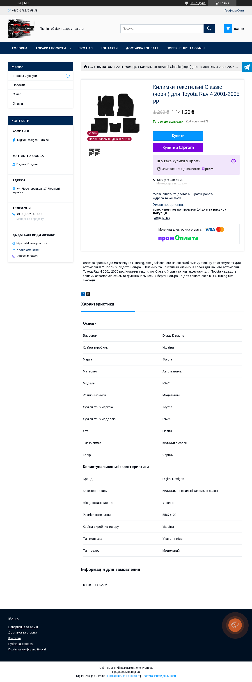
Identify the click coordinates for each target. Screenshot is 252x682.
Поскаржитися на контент (123, 675)
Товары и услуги (25, 76)
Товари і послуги (50, 48)
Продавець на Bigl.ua (126, 671)
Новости (19, 85)
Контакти (109, 48)
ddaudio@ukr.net (28, 250)
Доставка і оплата (142, 48)
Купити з (178, 148)
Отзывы (18, 103)
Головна (19, 48)
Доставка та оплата (22, 632)
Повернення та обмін (186, 48)
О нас (17, 94)
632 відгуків (198, 3)
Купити (178, 136)
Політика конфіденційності (27, 649)
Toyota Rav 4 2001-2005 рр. (116, 67)
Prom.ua (147, 667)
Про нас (85, 48)
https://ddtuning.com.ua (31, 243)
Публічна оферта (20, 643)
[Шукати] (209, 28)
